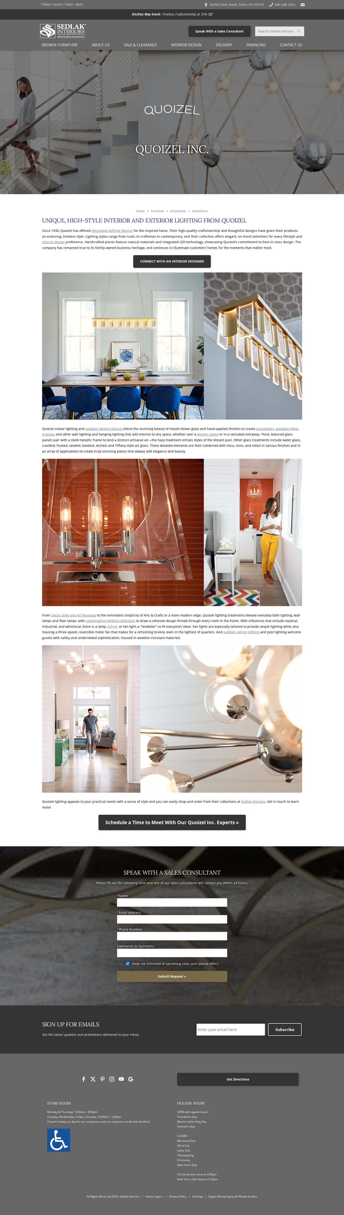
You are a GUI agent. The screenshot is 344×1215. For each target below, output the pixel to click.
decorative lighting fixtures (112, 230)
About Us (101, 44)
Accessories (178, 211)
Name (123, 896)
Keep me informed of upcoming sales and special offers (175, 963)
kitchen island (208, 434)
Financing (256, 44)
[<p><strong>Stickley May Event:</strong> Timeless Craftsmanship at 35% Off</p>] (172, 14)
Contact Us (291, 44)
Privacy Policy (177, 1196)
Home (140, 211)
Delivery (224, 44)
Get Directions (238, 1079)
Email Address (130, 912)
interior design (53, 242)
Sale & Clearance (140, 44)
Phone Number (130, 929)
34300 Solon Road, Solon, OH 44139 (233, 4)
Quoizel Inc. (200, 211)
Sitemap (197, 1196)
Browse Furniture (60, 44)
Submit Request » (172, 976)
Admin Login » (154, 1196)
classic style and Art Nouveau (73, 615)
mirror (112, 626)
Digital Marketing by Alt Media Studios (232, 1196)
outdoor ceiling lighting (241, 632)
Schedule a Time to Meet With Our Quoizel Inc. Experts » (172, 822)
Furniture (157, 211)
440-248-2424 (282, 4)
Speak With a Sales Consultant (219, 31)
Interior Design (186, 44)
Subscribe (284, 1029)
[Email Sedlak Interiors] (302, 4)
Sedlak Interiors (253, 801)
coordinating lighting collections (110, 621)
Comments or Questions (135, 946)
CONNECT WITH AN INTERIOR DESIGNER (172, 261)
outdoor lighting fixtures (104, 428)
